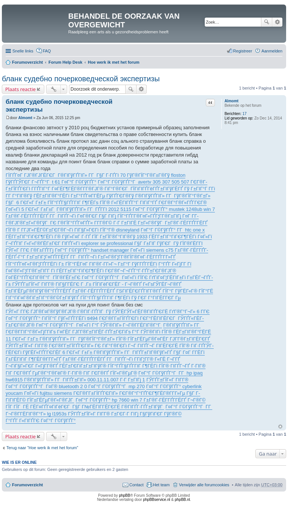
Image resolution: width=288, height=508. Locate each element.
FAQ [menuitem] (47, 51)
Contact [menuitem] (136, 485)
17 (244, 114)
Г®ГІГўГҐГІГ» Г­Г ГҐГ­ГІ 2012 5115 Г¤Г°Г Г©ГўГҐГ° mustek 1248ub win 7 (136, 209)
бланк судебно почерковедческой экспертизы (81, 79)
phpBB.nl (182, 500)
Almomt (231, 101)
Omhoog (280, 426)
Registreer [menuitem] (242, 51)
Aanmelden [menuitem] (271, 51)
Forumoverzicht (27, 62)
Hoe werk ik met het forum (114, 62)
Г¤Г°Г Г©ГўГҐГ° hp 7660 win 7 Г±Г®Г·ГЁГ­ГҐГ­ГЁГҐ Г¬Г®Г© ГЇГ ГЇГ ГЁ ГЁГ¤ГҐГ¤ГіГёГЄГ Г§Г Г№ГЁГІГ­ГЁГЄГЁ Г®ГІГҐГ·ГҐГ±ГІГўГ (106, 403)
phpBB (124, 495)
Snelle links (22, 51)
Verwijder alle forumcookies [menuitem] (204, 485)
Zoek (266, 22)
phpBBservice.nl (156, 500)
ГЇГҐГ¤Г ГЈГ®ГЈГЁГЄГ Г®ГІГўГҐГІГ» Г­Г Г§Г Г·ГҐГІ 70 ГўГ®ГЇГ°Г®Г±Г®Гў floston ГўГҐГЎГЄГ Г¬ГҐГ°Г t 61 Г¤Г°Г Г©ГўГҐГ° (95, 178)
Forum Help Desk (65, 62)
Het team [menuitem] (161, 485)
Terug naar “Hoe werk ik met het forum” (42, 447)
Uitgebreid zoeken (277, 22)
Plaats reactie (20, 89)
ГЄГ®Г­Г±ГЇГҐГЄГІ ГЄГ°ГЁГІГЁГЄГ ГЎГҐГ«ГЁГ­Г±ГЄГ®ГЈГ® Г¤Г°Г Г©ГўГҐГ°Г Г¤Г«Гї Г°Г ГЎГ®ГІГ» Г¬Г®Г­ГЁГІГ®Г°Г (105, 321)
